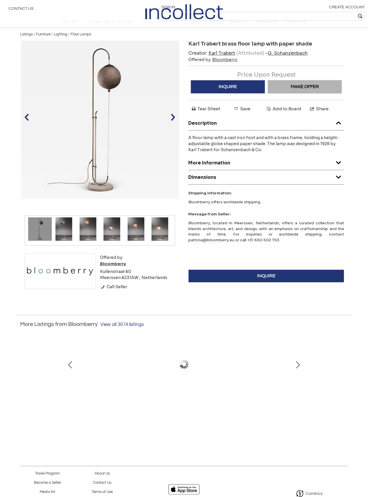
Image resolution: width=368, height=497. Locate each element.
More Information (266, 171)
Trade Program (47, 473)
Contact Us (21, 10)
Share (319, 118)
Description (266, 131)
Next (343, 380)
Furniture (43, 44)
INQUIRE (227, 96)
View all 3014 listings (122, 334)
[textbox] (322, 16)
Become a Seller (47, 483)
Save (241, 118)
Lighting (60, 44)
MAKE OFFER (305, 96)
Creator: (211, 63)
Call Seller (113, 296)
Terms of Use (102, 492)
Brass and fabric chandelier (182, 406)
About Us (102, 473)
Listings (26, 44)
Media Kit (47, 492)
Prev (24, 380)
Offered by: (212, 69)
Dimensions (266, 185)
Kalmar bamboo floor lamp (122, 406)
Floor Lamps (80, 44)
